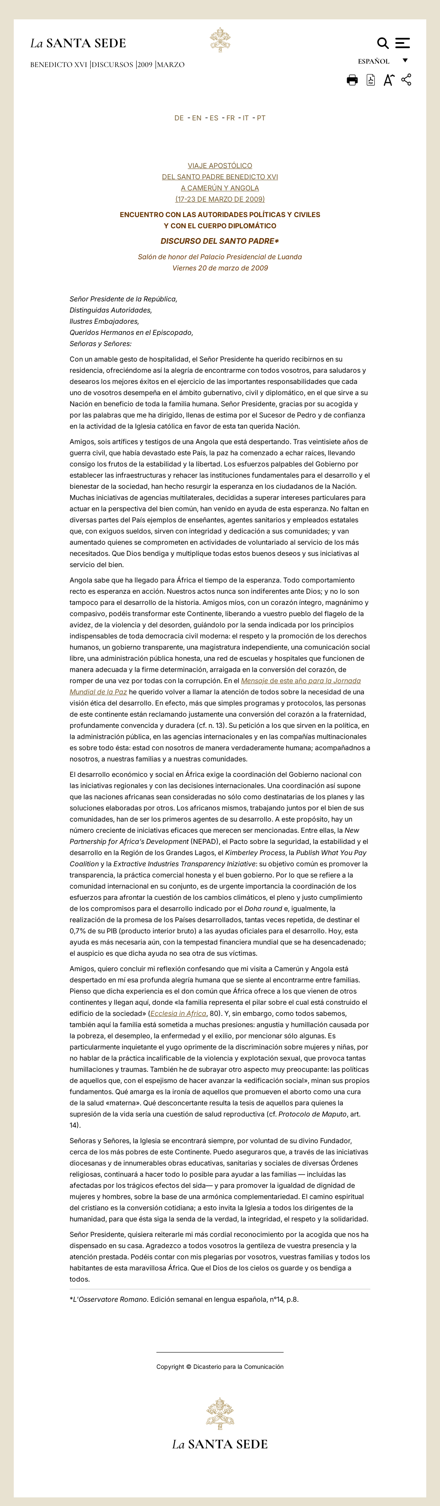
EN (197, 117)
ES (214, 117)
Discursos (113, 64)
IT (246, 117)
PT (261, 117)
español (377, 63)
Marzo (171, 64)
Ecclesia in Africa (178, 1013)
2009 (146, 64)
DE (179, 117)
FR (230, 117)
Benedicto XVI (59, 64)
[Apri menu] (401, 43)
